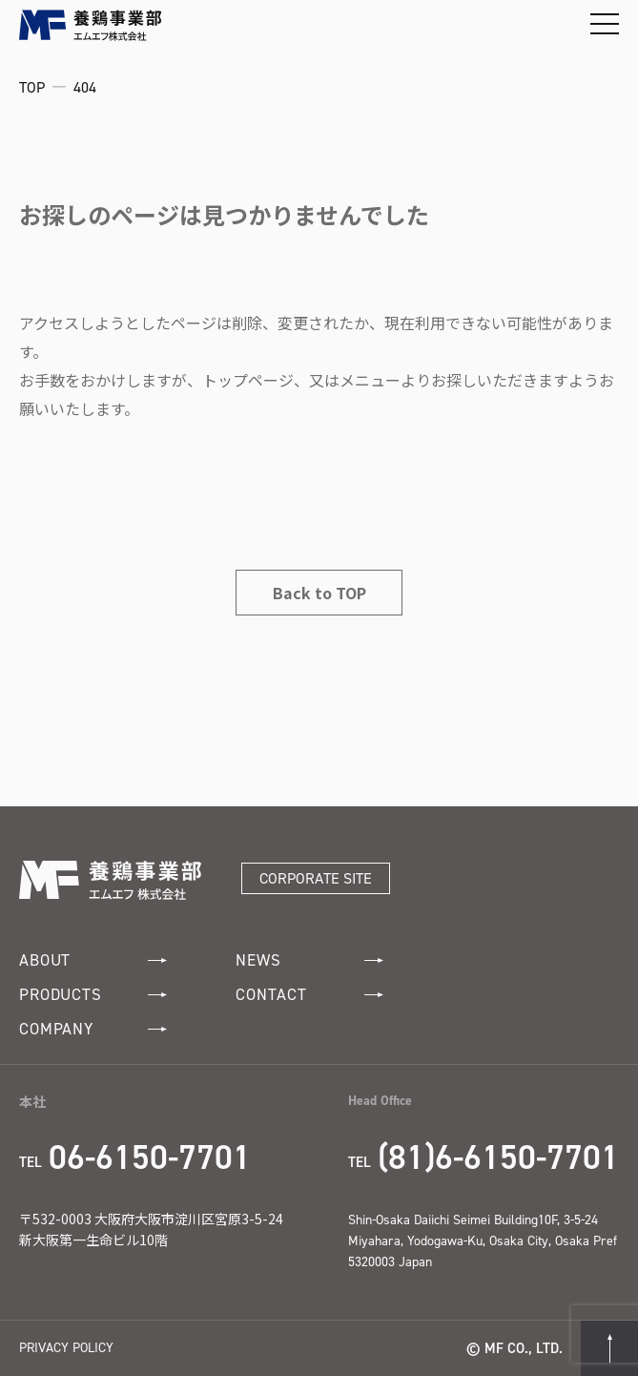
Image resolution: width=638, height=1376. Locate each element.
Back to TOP (319, 592)
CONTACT (309, 995)
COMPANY (93, 1029)
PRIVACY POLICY (66, 1348)
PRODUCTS (93, 995)
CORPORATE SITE (315, 878)
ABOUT (93, 960)
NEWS (309, 960)
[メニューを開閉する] (604, 23)
